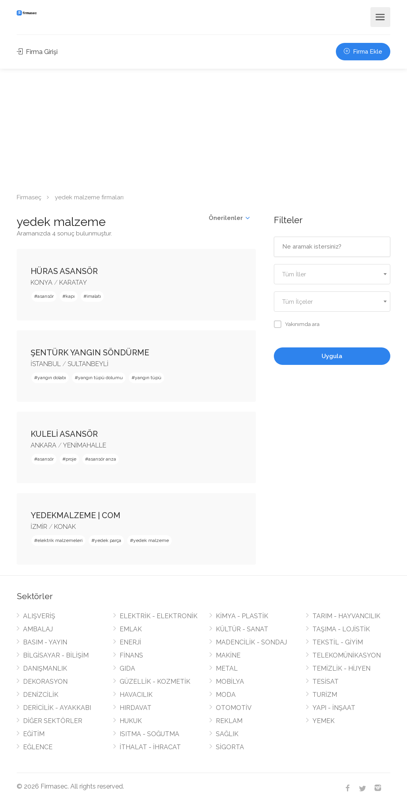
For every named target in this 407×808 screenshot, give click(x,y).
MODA (226, 694)
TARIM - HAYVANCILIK (346, 616)
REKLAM (229, 721)
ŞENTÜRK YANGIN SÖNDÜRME (90, 352)
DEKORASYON (45, 681)
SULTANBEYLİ (88, 364)
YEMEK (323, 721)
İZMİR (39, 526)
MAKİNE (228, 655)
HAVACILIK (136, 694)
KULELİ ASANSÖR (64, 434)
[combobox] (332, 274)
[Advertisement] (203, 128)
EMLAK (131, 629)
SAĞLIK (227, 734)
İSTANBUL (46, 364)
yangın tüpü (148, 377)
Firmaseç (29, 197)
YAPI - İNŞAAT (333, 708)
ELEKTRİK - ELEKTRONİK (159, 616)
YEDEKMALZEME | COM (75, 515)
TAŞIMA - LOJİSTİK (341, 629)
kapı (70, 296)
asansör (45, 296)
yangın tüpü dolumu (100, 377)
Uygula (332, 356)
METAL (227, 668)
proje (71, 459)
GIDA (127, 668)
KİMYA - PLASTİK (242, 616)
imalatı (94, 296)
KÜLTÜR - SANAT (242, 629)
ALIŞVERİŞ (39, 616)
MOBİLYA (230, 681)
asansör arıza (102, 459)
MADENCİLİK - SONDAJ (251, 642)
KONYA (41, 282)
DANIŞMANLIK (45, 668)
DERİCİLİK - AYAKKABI (57, 708)
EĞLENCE (37, 747)
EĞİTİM (34, 734)
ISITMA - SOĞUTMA (149, 734)
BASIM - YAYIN (45, 642)
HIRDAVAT (135, 708)
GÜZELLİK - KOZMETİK (155, 681)
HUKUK (131, 721)
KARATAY (73, 282)
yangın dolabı (51, 377)
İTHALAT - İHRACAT (150, 747)
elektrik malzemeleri (60, 540)
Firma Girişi (37, 52)
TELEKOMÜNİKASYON (346, 655)
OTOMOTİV (234, 708)
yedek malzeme (151, 540)
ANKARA (43, 445)
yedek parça (108, 540)
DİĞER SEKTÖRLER (52, 721)
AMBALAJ (38, 629)
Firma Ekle (363, 51)
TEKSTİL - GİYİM (337, 642)
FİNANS (131, 655)
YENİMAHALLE (84, 445)
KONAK (65, 526)
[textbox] (332, 274)
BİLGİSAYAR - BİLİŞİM (56, 655)
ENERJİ (130, 642)
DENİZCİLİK (40, 694)
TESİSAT (325, 681)
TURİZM (324, 694)
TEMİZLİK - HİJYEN (341, 668)
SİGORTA (230, 747)
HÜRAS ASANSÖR (64, 271)
